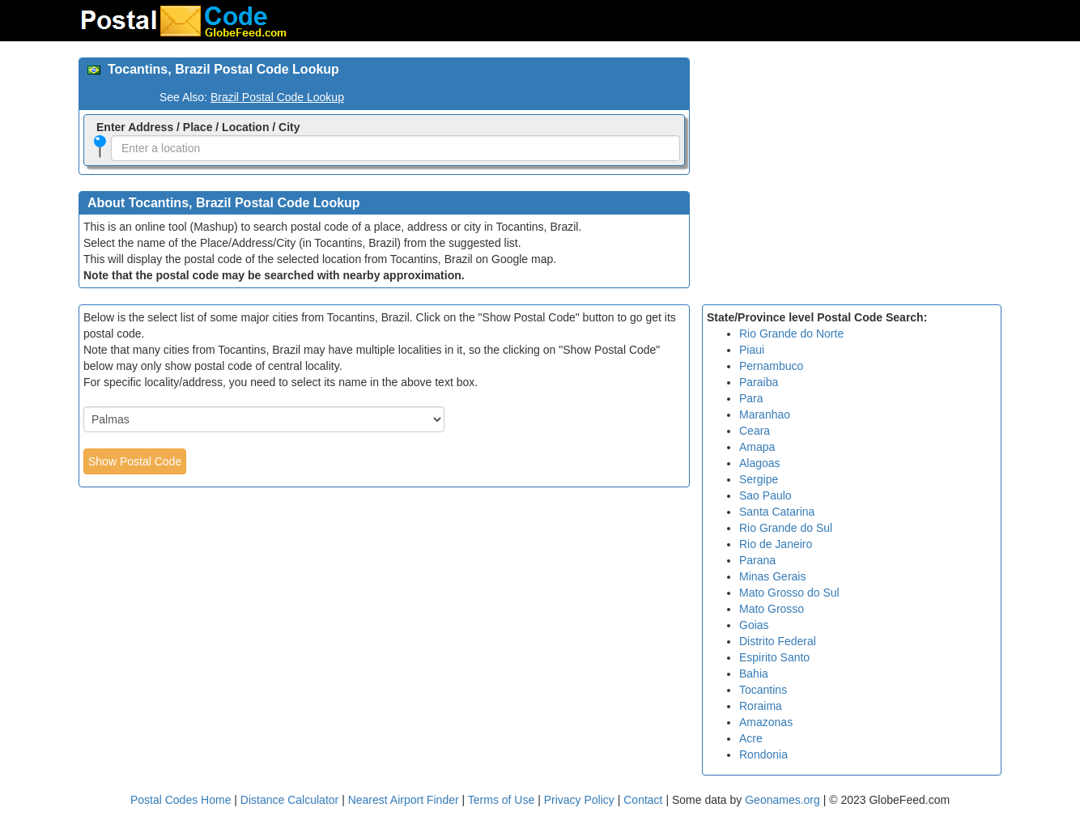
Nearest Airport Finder (403, 799)
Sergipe (758, 479)
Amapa (757, 446)
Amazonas (766, 722)
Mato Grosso (771, 608)
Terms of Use (503, 799)
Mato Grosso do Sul (789, 592)
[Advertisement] (851, 170)
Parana (757, 560)
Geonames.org (782, 799)
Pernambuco (771, 365)
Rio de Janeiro (775, 544)
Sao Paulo (765, 495)
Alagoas (759, 463)
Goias (754, 624)
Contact (642, 799)
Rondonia (763, 754)
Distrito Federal (777, 641)
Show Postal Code (134, 461)
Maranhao (764, 414)
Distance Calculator (289, 799)
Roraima (760, 705)
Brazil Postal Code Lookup (277, 97)
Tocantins (763, 689)
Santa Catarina (776, 511)
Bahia (753, 673)
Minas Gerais (772, 576)
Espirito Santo (774, 657)
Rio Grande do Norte (791, 333)
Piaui (751, 349)
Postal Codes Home (181, 799)
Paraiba (758, 382)
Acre (751, 738)
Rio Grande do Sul (785, 527)
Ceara (754, 430)
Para (751, 398)
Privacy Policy (581, 799)
